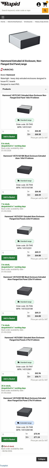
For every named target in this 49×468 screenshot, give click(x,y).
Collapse (41, 459)
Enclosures (28, 22)
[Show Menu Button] (3, 17)
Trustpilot (4, 466)
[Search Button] (45, 10)
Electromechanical (15, 22)
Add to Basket (9, 137)
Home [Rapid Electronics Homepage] (3, 22)
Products (7, 89)
